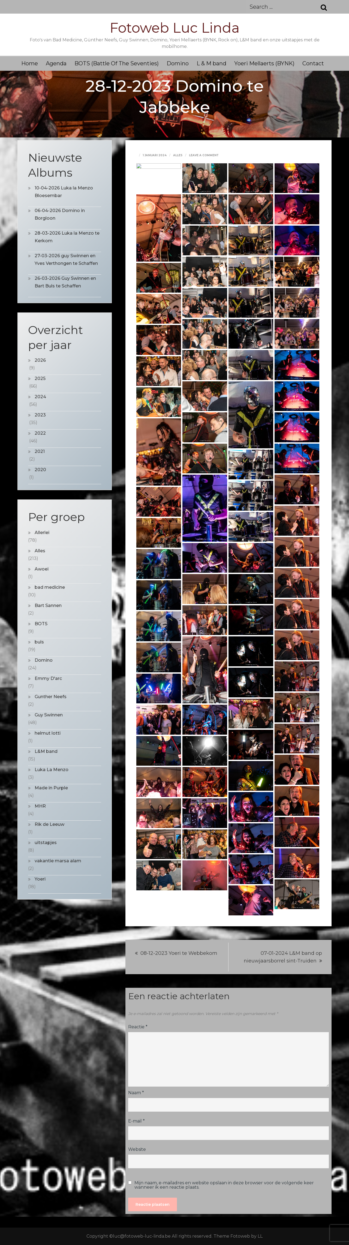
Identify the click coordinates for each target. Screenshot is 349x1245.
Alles (177, 155)
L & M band (211, 63)
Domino (178, 63)
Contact (313, 63)
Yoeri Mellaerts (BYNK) (264, 63)
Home (29, 63)
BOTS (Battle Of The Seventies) (116, 63)
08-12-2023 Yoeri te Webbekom (178, 953)
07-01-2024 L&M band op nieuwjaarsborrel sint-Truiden (283, 957)
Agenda (56, 63)
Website (137, 1149)
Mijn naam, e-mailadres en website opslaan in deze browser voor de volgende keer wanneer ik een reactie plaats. (224, 1185)
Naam (136, 1092)
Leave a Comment (204, 155)
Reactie (138, 1026)
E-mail (136, 1121)
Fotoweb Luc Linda (175, 28)
